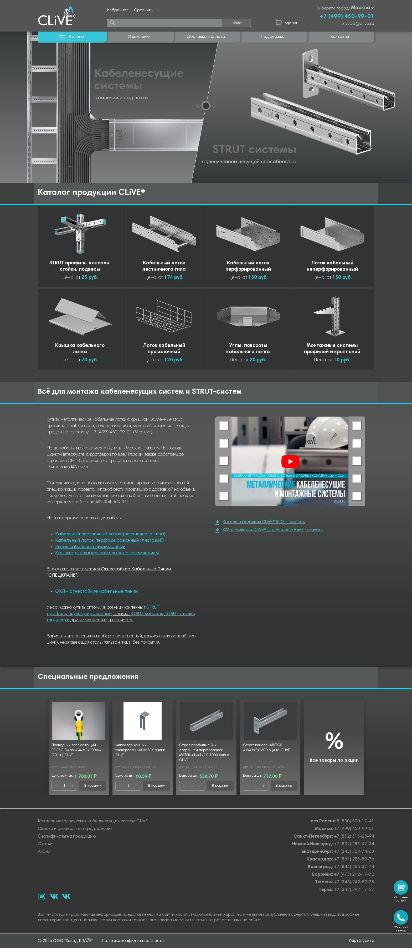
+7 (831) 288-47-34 (354, 844)
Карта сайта (361, 941)
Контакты (340, 37)
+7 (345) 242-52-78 (354, 882)
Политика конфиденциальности (133, 941)
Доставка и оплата (206, 37)
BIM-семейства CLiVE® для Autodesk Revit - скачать (269, 530)
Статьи (45, 844)
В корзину (92, 786)
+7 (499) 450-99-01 (347, 16)
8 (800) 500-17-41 (355, 821)
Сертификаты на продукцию (67, 836)
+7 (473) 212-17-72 (354, 875)
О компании (139, 37)
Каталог (72, 37)
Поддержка (273, 37)
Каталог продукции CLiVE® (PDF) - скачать (260, 522)
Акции (44, 852)
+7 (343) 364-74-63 (354, 852)
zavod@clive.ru (358, 24)
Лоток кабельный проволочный (90, 547)
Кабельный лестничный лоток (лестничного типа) (110, 534)
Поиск (236, 23)
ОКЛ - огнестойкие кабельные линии (96, 591)
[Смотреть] (290, 461)
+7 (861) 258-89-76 (354, 859)
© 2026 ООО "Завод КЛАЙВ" (65, 941)
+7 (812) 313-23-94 (354, 836)
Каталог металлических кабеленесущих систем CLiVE (93, 821)
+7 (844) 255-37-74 (354, 867)
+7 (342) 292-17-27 (354, 890)
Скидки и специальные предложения (75, 829)
